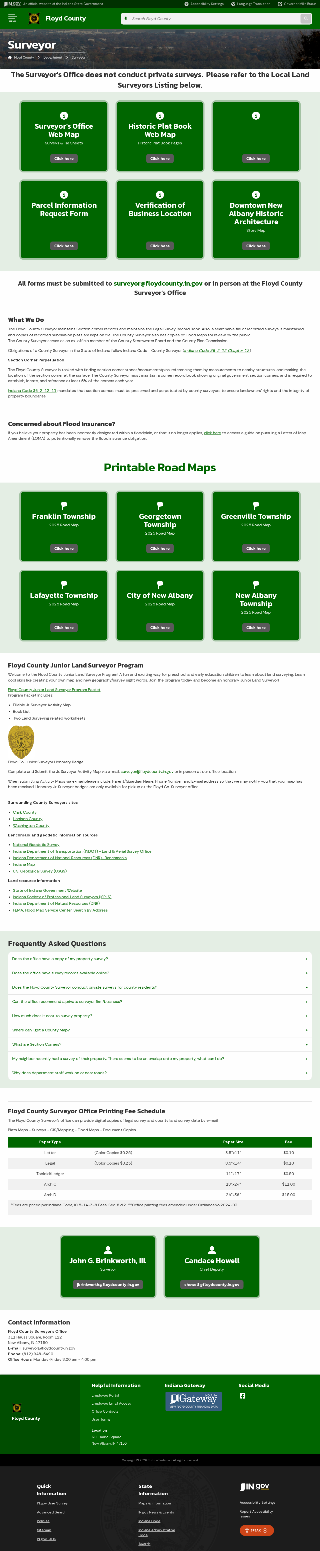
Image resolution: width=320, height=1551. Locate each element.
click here (212, 433)
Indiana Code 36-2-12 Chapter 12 (217, 351)
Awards (144, 1530)
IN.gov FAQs (46, 1525)
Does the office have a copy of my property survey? (60, 944)
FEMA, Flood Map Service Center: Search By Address (60, 896)
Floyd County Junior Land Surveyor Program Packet (54, 675)
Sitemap (44, 1516)
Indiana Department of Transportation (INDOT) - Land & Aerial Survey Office (82, 837)
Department (53, 56)
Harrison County (27, 804)
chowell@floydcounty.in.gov (212, 1270)
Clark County (25, 798)
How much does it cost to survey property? (52, 1001)
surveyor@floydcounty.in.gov (159, 284)
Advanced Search (51, 1498)
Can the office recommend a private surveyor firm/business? (67, 987)
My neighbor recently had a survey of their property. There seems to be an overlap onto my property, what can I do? (118, 1044)
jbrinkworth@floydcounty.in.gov (108, 1270)
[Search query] (280, 18)
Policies (43, 1507)
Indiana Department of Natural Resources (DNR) (56, 889)
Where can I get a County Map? (41, 1015)
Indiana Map (24, 850)
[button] (204, 4)
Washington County (31, 811)
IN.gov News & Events (156, 1498)
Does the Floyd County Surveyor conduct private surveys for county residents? (84, 973)
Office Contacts (105, 1398)
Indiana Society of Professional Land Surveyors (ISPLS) (62, 882)
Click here (56, 157)
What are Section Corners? (37, 1030)
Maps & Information (154, 1490)
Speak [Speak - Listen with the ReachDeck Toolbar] (256, 1517)
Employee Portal (105, 1382)
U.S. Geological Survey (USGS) (40, 856)
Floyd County (60, 18)
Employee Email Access (111, 1390)
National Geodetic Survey (36, 830)
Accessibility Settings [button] (258, 1489)
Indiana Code (149, 1507)
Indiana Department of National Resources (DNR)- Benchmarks (70, 843)
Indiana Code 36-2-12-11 (32, 391)
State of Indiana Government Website (47, 876)
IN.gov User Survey (52, 1490)
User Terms (101, 1406)
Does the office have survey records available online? (60, 958)
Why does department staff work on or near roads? (59, 1058)
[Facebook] (242, 1383)
